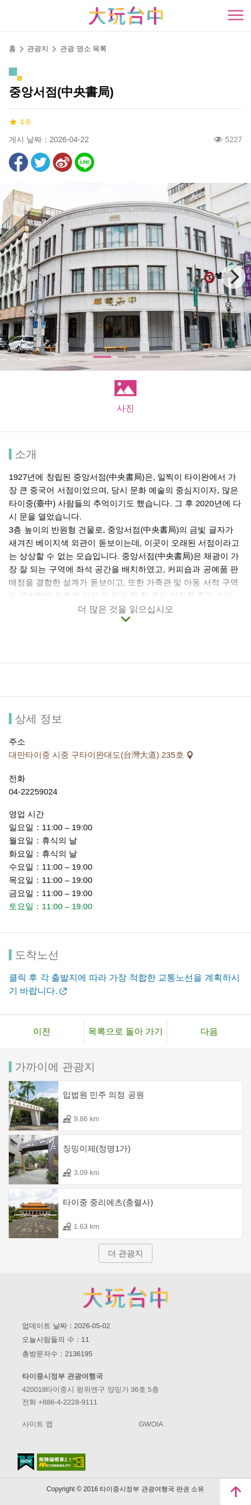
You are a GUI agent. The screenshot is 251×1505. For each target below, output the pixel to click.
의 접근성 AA (61, 1462)
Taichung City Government (125, 1297)
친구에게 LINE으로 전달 (84, 162)
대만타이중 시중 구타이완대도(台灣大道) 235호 (97, 754)
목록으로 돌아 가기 (125, 1031)
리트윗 (40, 162)
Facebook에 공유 (18, 162)
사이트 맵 (37, 1424)
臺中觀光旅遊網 (126, 15)
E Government (26, 1461)
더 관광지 (125, 1253)
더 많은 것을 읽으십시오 (125, 609)
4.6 (19, 122)
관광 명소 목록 (83, 48)
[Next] (233, 277)
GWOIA (151, 1424)
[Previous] (18, 277)
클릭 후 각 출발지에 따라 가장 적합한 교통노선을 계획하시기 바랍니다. (124, 984)
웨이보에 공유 (62, 162)
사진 (125, 408)
